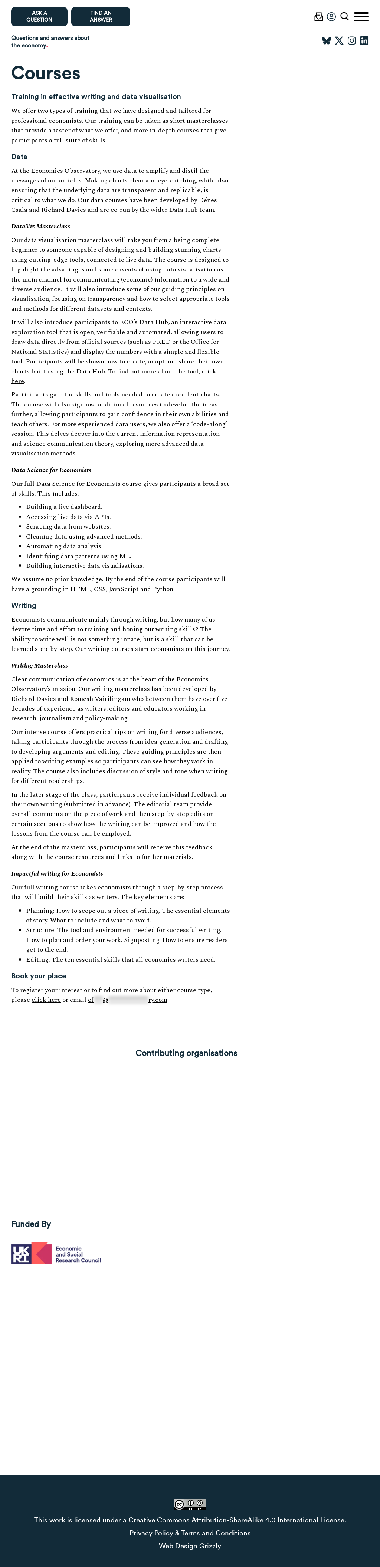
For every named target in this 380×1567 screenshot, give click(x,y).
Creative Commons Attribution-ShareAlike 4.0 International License (236, 1520)
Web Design (178, 1546)
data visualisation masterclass (68, 240)
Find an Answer (101, 17)
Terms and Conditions (216, 1533)
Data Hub (153, 322)
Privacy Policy (151, 1533)
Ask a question (39, 17)
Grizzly (210, 1546)
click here (46, 1000)
